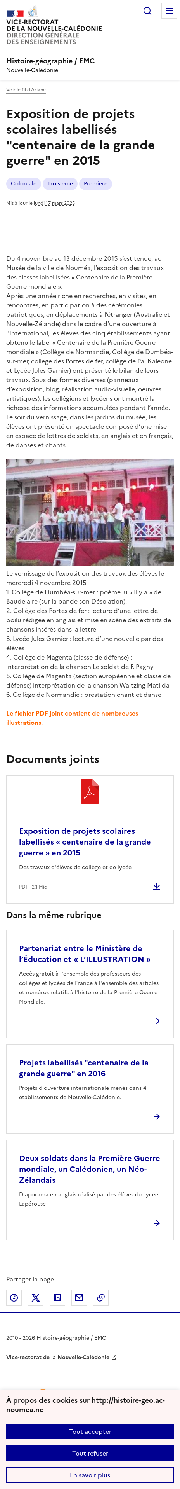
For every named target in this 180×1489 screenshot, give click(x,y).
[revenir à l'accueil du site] (90, 61)
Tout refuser (90, 1453)
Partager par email (79, 1298)
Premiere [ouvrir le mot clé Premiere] (95, 184)
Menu (169, 11)
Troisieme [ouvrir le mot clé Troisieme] (60, 184)
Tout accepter (90, 1431)
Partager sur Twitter (35, 1298)
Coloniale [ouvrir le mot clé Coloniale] (23, 184)
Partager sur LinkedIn (57, 1298)
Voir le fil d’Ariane (26, 89)
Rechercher (147, 11)
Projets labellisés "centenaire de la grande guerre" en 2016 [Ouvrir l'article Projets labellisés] (84, 1068)
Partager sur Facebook (14, 1298)
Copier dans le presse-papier (101, 1298)
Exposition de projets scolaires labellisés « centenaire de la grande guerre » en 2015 (85, 842)
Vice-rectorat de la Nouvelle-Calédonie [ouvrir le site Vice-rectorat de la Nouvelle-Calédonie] (57, 1357)
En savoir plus (90, 1475)
